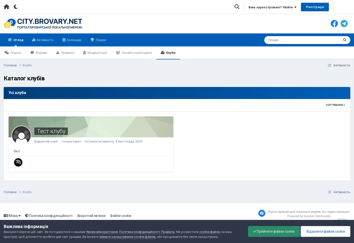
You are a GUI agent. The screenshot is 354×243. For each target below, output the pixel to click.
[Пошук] (292, 40)
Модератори (97, 53)
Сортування (335, 105)
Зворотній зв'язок (91, 216)
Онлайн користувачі (136, 53)
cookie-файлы (210, 232)
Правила (67, 53)
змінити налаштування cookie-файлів (127, 237)
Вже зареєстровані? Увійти (272, 7)
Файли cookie (121, 216)
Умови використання (102, 232)
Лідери (100, 40)
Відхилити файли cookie (325, 231)
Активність (45, 40)
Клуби (170, 53)
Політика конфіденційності (49, 216)
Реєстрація (315, 7)
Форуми (41, 53)
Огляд (18, 42)
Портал (16, 53)
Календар (74, 40)
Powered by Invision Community (309, 216)
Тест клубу (51, 131)
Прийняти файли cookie (274, 231)
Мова (12, 216)
